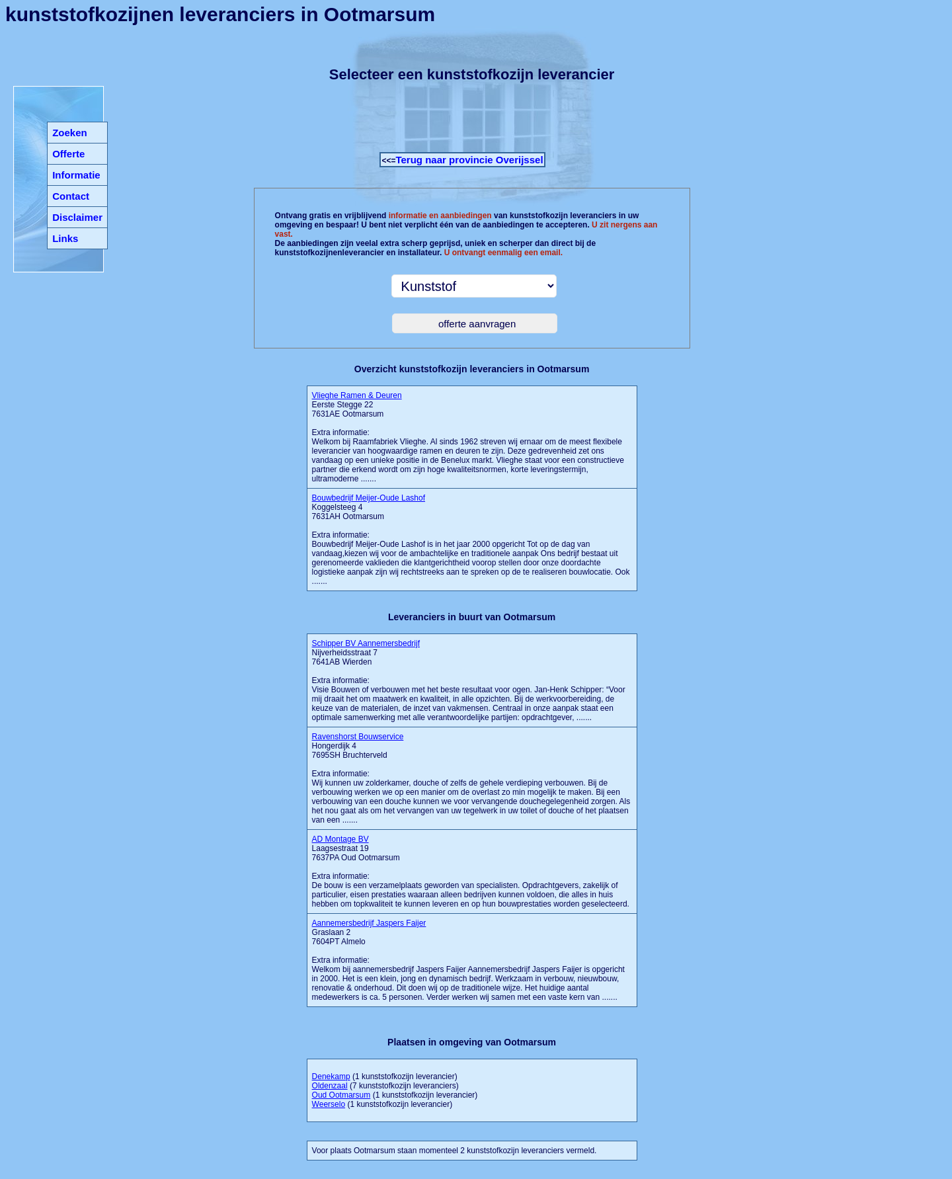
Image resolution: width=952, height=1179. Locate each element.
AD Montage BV (340, 839)
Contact (70, 196)
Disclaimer (77, 217)
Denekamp (331, 1076)
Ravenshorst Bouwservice (358, 736)
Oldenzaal (330, 1085)
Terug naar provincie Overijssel (469, 159)
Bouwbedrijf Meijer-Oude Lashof (368, 498)
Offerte (68, 153)
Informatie (76, 175)
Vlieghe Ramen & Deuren (357, 395)
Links (65, 238)
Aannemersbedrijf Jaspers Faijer (369, 923)
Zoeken (69, 132)
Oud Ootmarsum (341, 1095)
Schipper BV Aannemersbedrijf (366, 643)
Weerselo (328, 1104)
